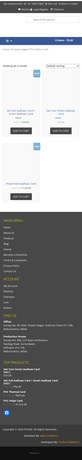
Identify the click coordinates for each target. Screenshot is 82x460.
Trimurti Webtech (68, 442)
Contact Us (10, 271)
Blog (6, 243)
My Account (10, 286)
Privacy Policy (11, 265)
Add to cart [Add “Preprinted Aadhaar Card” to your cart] (21, 196)
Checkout (59, 9)
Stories (8, 249)
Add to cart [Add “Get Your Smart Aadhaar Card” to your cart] (61, 130)
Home (6, 49)
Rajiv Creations (49, 435)
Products (9, 238)
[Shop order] (62, 66)
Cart (6, 302)
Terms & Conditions (15, 260)
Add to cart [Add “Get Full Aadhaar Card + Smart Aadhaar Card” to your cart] (21, 130)
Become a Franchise (15, 254)
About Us (9, 233)
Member (41, 453)
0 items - (64, 40)
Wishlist (25, 9)
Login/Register (40, 9)
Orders (8, 307)
